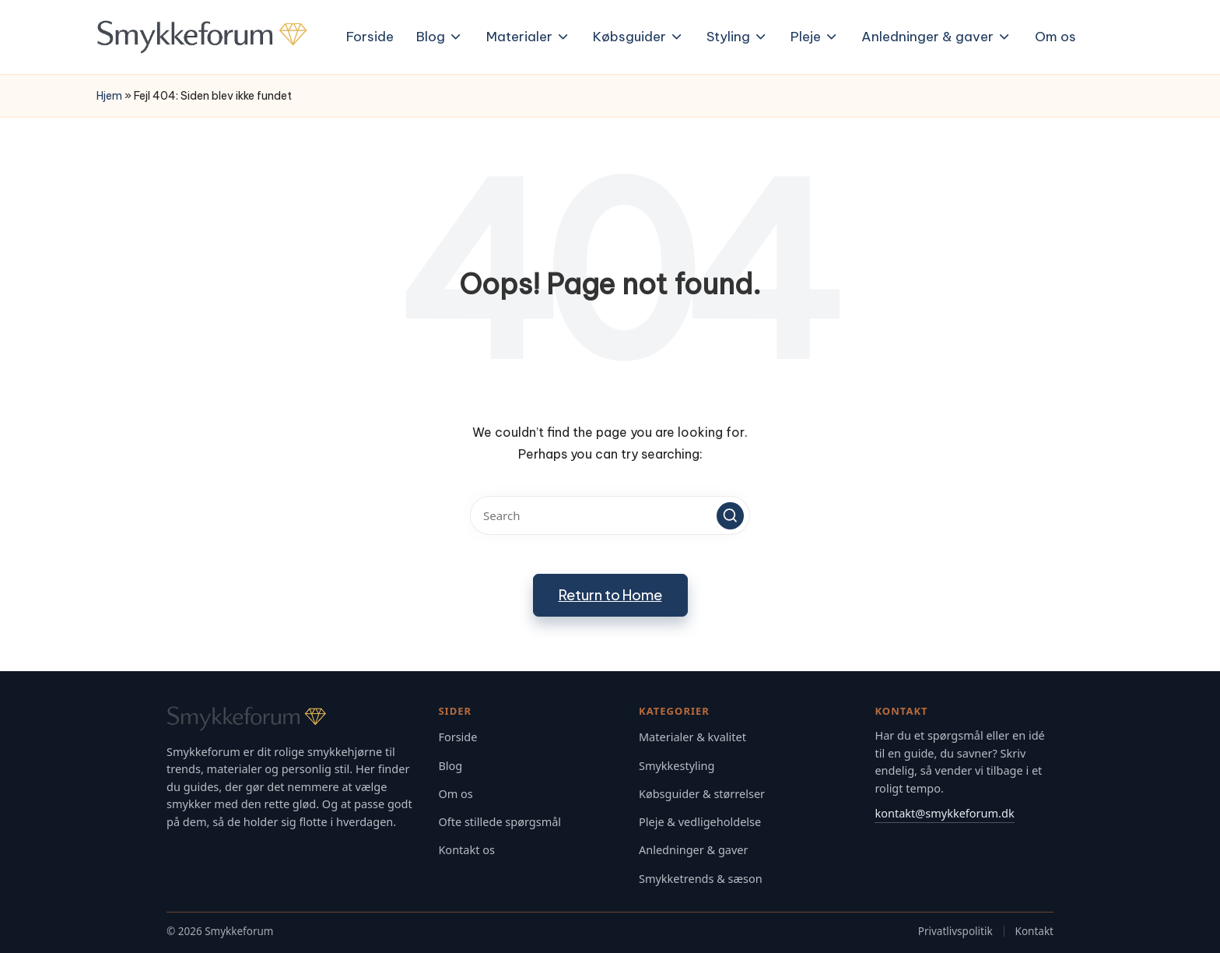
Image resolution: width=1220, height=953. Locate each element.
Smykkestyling (677, 765)
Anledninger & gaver (693, 849)
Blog (450, 765)
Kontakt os (466, 849)
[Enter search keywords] (610, 515)
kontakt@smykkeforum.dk (944, 813)
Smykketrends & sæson (700, 878)
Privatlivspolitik (955, 931)
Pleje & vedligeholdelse (700, 821)
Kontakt (1034, 931)
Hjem (109, 96)
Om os (455, 793)
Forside (457, 737)
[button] (730, 515)
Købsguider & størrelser (702, 793)
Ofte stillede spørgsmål (499, 821)
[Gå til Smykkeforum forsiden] (291, 718)
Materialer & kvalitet (692, 737)
